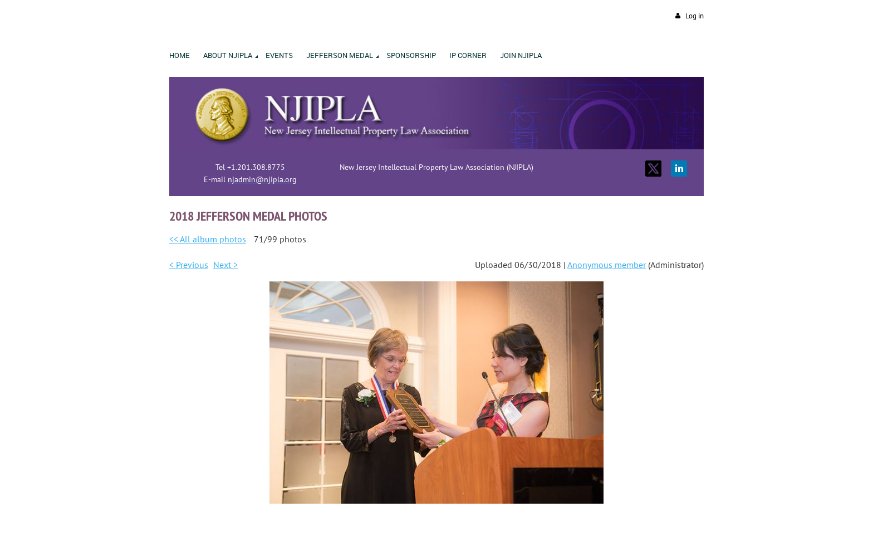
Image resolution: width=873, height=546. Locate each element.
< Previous (188, 264)
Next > (225, 264)
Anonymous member (606, 264)
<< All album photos (207, 239)
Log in (694, 16)
